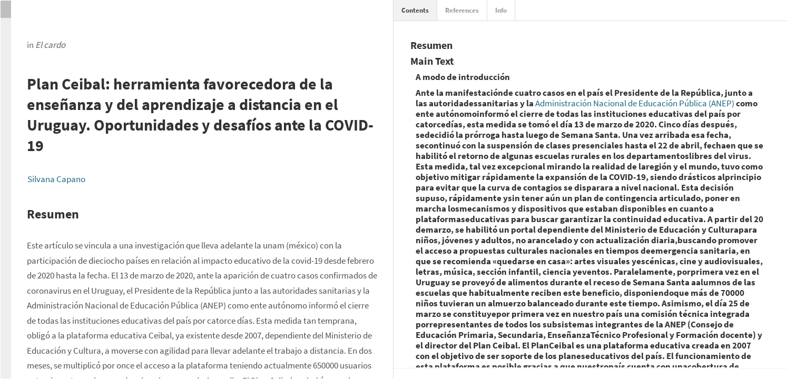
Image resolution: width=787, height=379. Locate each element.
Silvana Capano (56, 179)
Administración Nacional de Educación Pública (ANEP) (634, 103)
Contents (415, 10)
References (462, 10)
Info (501, 10)
